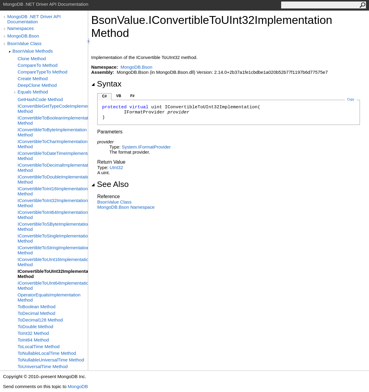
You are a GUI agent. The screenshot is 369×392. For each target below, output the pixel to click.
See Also (110, 184)
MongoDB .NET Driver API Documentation (34, 19)
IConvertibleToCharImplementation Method (53, 144)
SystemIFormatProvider (146, 146)
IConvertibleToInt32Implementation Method (53, 203)
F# (132, 96)
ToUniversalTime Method (43, 366)
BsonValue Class (24, 43)
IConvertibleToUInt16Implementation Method (53, 262)
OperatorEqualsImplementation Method (49, 297)
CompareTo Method (38, 65)
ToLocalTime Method (39, 346)
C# (104, 96)
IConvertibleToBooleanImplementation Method (53, 120)
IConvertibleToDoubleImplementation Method (53, 179)
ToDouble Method (35, 326)
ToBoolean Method (36, 306)
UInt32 (116, 167)
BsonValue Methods (32, 51)
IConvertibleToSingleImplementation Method (53, 238)
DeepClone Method (37, 85)
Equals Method (33, 91)
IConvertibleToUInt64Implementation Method (53, 285)
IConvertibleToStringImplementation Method (53, 250)
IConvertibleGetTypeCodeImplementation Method (53, 108)
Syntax (106, 83)
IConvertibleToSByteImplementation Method (53, 226)
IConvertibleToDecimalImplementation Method (53, 167)
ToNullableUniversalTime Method (51, 359)
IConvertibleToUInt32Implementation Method (53, 274)
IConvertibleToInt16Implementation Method (53, 191)
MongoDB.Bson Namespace (126, 207)
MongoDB (78, 386)
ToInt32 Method (33, 333)
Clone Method (32, 58)
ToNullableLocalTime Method (47, 353)
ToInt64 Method (33, 339)
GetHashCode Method (40, 99)
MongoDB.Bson (23, 35)
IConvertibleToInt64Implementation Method (53, 215)
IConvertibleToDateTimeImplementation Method (53, 156)
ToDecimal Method (36, 313)
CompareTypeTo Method (42, 71)
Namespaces (20, 28)
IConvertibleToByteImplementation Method (52, 132)
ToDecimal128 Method (40, 319)
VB (118, 96)
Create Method (33, 78)
